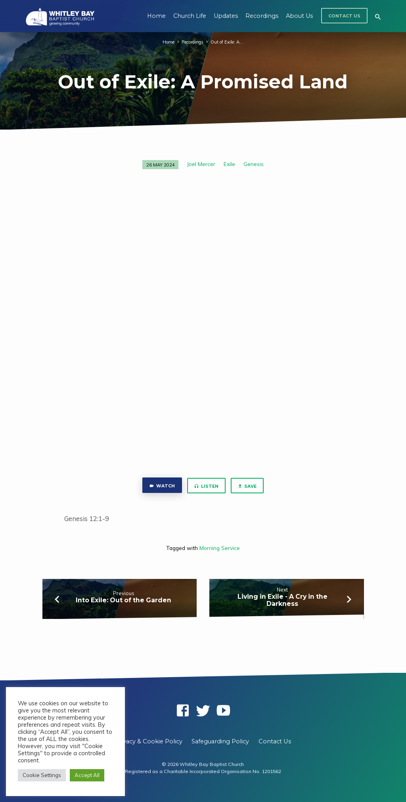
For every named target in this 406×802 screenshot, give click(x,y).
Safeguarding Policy (220, 741)
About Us (299, 15)
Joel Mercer (201, 163)
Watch (161, 486)
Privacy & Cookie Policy (148, 741)
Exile (229, 163)
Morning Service (219, 547)
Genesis (253, 163)
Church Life (189, 15)
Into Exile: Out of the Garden (123, 600)
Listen (205, 487)
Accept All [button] (87, 775)
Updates (226, 15)
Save (247, 487)
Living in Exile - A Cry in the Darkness (282, 600)
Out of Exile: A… (227, 42)
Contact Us (344, 16)
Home (156, 15)
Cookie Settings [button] (42, 775)
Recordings (261, 15)
